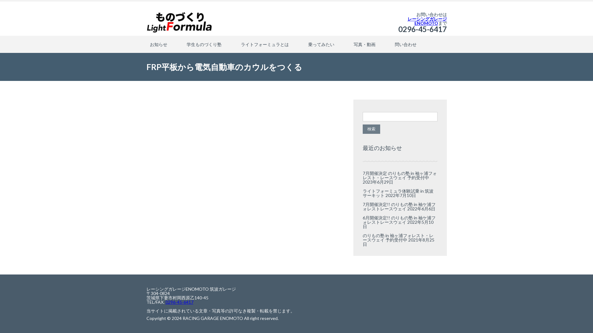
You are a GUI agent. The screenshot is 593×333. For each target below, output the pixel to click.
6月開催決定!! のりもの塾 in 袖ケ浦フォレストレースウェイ (399, 220)
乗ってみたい (321, 44)
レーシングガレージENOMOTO (427, 21)
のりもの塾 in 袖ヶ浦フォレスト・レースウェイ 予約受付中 (398, 237)
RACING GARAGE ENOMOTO (213, 318)
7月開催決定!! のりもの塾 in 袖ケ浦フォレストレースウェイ (399, 206)
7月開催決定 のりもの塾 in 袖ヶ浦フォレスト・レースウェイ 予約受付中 (400, 175)
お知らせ (158, 44)
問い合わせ (406, 44)
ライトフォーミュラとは (265, 44)
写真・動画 (364, 44)
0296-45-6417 (422, 29)
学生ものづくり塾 (204, 44)
